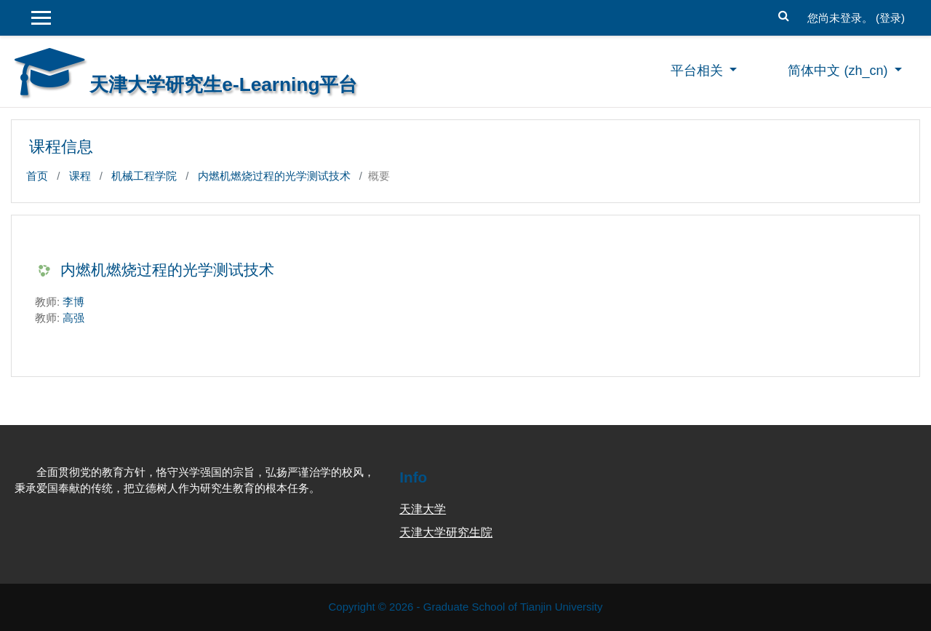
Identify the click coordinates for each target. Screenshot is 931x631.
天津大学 (422, 509)
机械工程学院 (144, 176)
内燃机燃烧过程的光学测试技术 (274, 176)
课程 (80, 176)
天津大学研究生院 (445, 532)
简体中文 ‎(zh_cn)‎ (839, 70)
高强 (73, 317)
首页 (37, 176)
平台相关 (699, 70)
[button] (784, 14)
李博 (73, 301)
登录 (890, 18)
